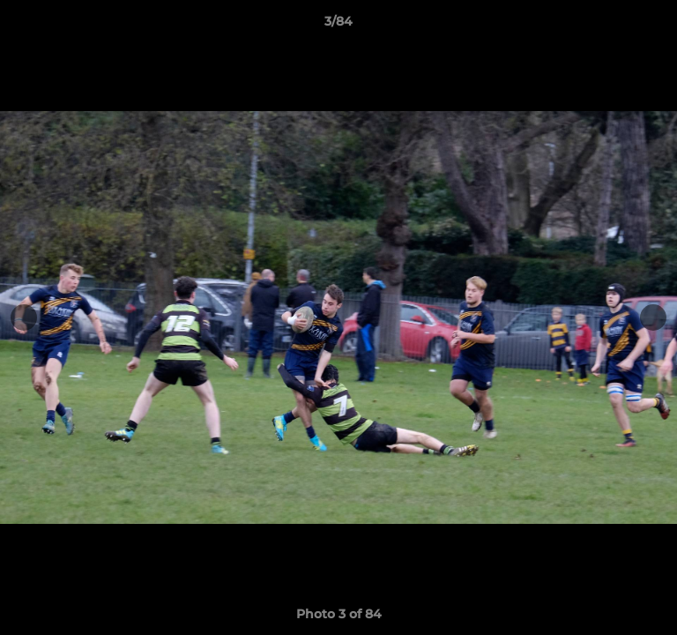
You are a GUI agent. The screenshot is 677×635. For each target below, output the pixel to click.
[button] (655, 26)
